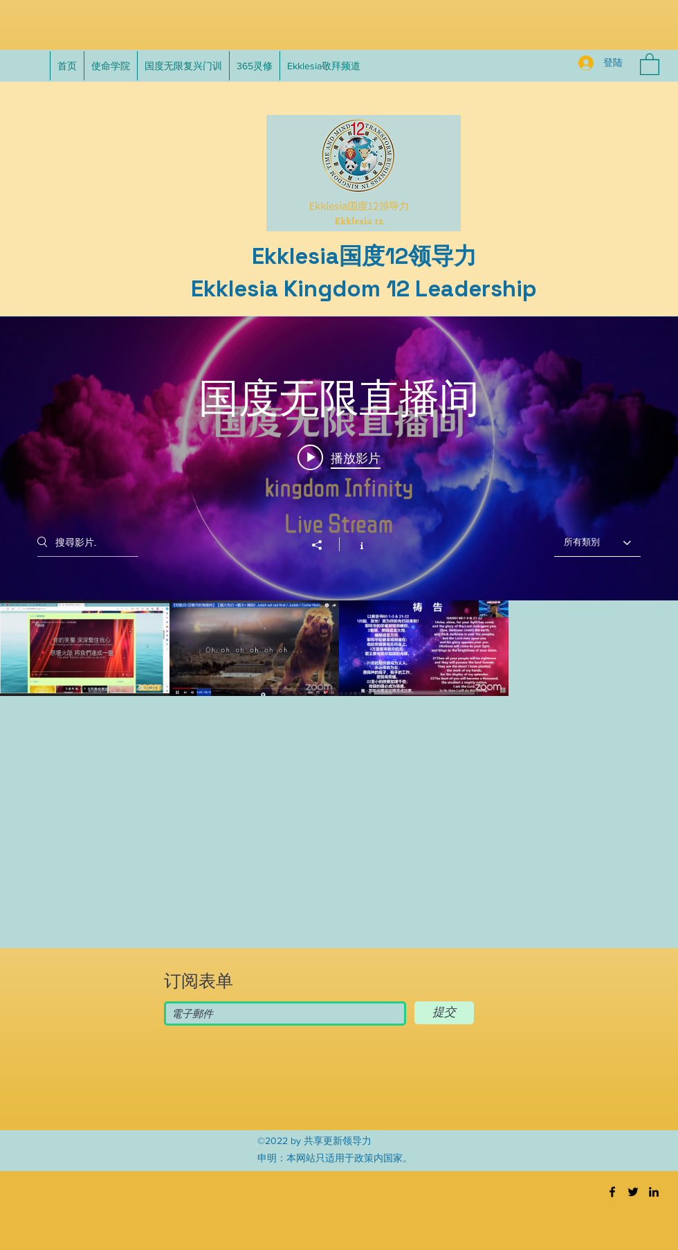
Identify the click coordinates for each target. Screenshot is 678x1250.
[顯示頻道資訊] (354, 544)
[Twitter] (633, 1192)
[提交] (444, 1012)
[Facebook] (612, 1192)
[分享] (324, 545)
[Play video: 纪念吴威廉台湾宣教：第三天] (339, 457)
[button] (649, 63)
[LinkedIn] (654, 1192)
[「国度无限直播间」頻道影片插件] (339, 601)
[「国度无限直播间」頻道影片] (339, 743)
